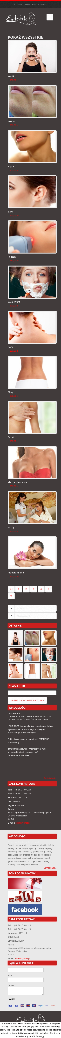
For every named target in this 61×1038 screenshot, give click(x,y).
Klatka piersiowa (17, 482)
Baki (10, 211)
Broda (11, 121)
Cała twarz (14, 301)
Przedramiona (16, 572)
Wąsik (11, 76)
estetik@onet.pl (22, 823)
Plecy (11, 392)
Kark (10, 346)
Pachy (11, 527)
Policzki (12, 256)
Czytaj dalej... (50, 778)
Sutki (11, 437)
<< (11, 589)
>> (11, 596)
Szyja (11, 166)
